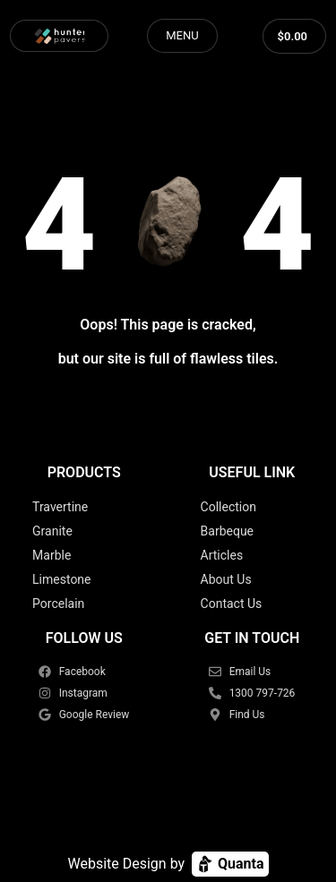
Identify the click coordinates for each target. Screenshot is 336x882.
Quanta (229, 864)
